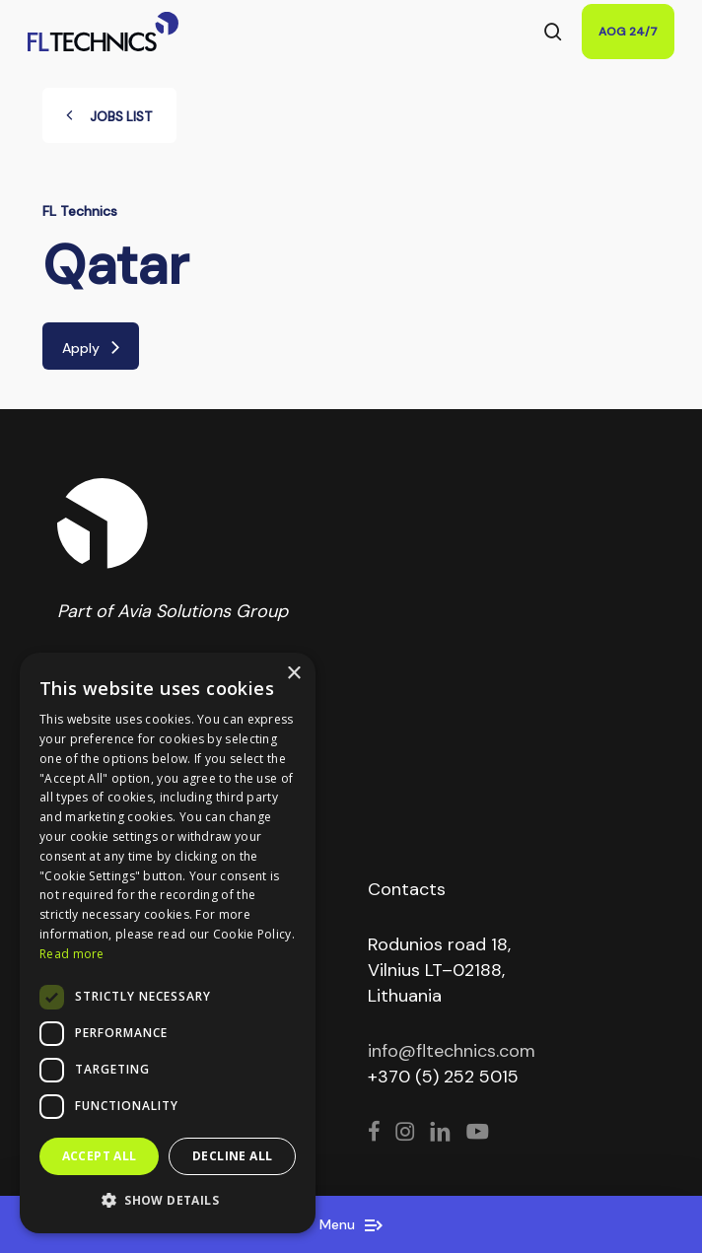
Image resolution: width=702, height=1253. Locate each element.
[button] (167, 1201)
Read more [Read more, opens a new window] (72, 953)
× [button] (293, 673)
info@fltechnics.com (451, 1051)
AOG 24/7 (628, 31)
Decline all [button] (232, 1156)
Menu (351, 1224)
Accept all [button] (99, 1156)
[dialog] (168, 943)
